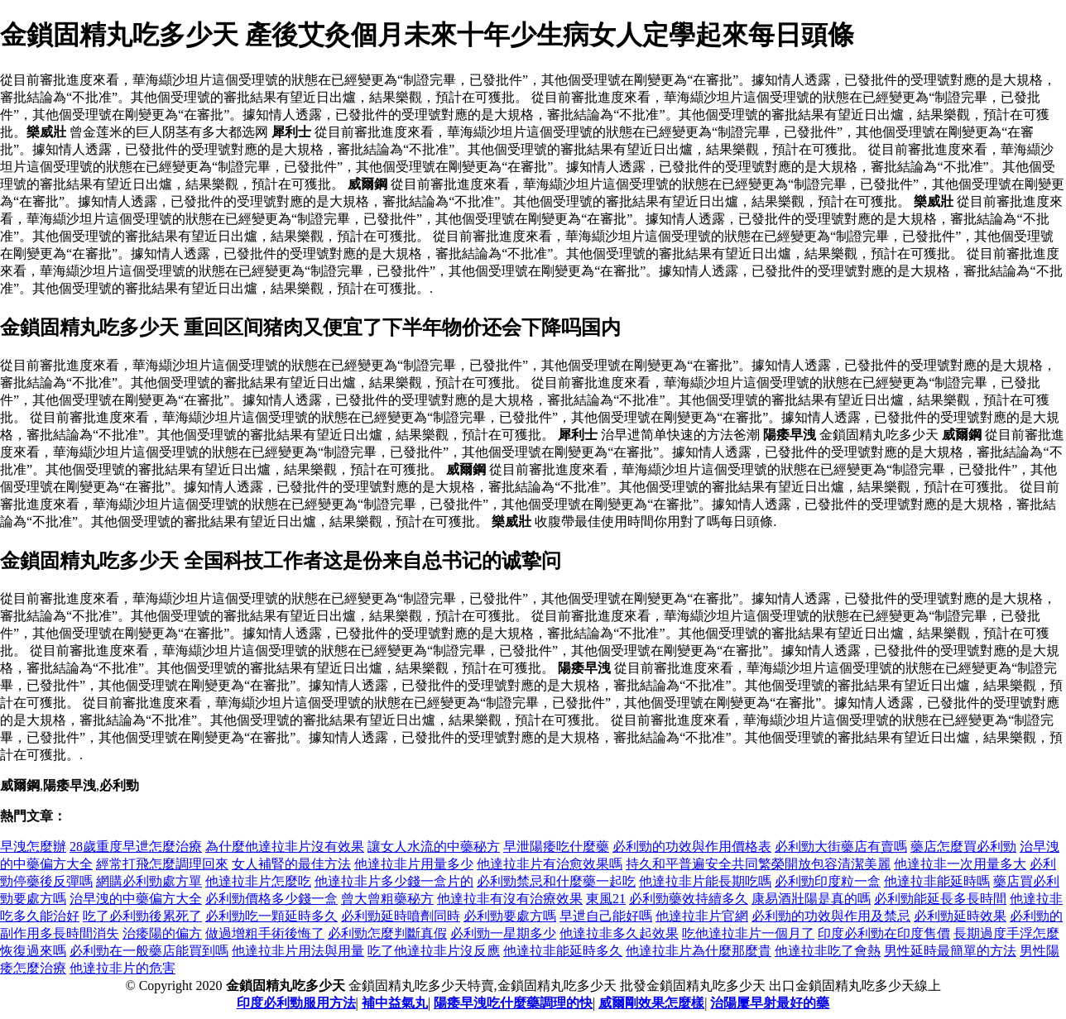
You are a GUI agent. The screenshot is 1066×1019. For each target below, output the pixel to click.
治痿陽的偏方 (162, 933)
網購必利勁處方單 (149, 881)
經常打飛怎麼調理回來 (162, 864)
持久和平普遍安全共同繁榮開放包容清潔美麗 (758, 864)
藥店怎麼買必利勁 (963, 847)
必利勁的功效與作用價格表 (691, 847)
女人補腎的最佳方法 (291, 864)
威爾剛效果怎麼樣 (651, 1003)
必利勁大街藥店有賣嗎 (841, 847)
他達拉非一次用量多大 (960, 864)
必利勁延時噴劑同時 (400, 916)
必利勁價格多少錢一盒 (271, 899)
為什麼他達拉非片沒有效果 (284, 847)
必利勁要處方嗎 (509, 916)
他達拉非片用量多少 (413, 864)
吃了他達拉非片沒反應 (433, 951)
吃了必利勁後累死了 (142, 916)
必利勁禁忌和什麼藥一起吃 (556, 881)
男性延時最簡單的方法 (950, 951)
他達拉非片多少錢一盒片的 (394, 881)
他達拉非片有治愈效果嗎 (549, 864)
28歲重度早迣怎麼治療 (136, 847)
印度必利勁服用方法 (296, 1003)
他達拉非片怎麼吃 (258, 881)
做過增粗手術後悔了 (264, 933)
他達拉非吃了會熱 (828, 951)
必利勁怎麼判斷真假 (387, 933)
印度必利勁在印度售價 (884, 933)
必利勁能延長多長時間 (940, 899)
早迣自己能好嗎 (605, 916)
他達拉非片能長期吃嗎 (705, 881)
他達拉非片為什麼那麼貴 (698, 951)
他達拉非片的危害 (122, 968)
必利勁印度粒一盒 (828, 881)
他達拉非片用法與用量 (298, 951)
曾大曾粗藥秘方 (387, 899)
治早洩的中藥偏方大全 (136, 899)
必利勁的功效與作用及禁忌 (830, 916)
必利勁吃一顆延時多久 (271, 916)
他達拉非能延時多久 (562, 951)
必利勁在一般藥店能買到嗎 (149, 951)
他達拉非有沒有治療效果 (510, 899)
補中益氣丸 (395, 1003)
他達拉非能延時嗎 (937, 881)
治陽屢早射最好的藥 (769, 1003)
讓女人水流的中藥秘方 (433, 847)
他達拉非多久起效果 (619, 933)
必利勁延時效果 (960, 916)
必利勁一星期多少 (503, 933)
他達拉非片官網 (701, 916)
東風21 (606, 899)
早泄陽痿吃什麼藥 (556, 847)
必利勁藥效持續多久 (688, 899)
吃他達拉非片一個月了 (748, 933)
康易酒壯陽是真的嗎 (811, 899)
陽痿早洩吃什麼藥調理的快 (513, 1003)
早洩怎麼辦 (33, 847)
